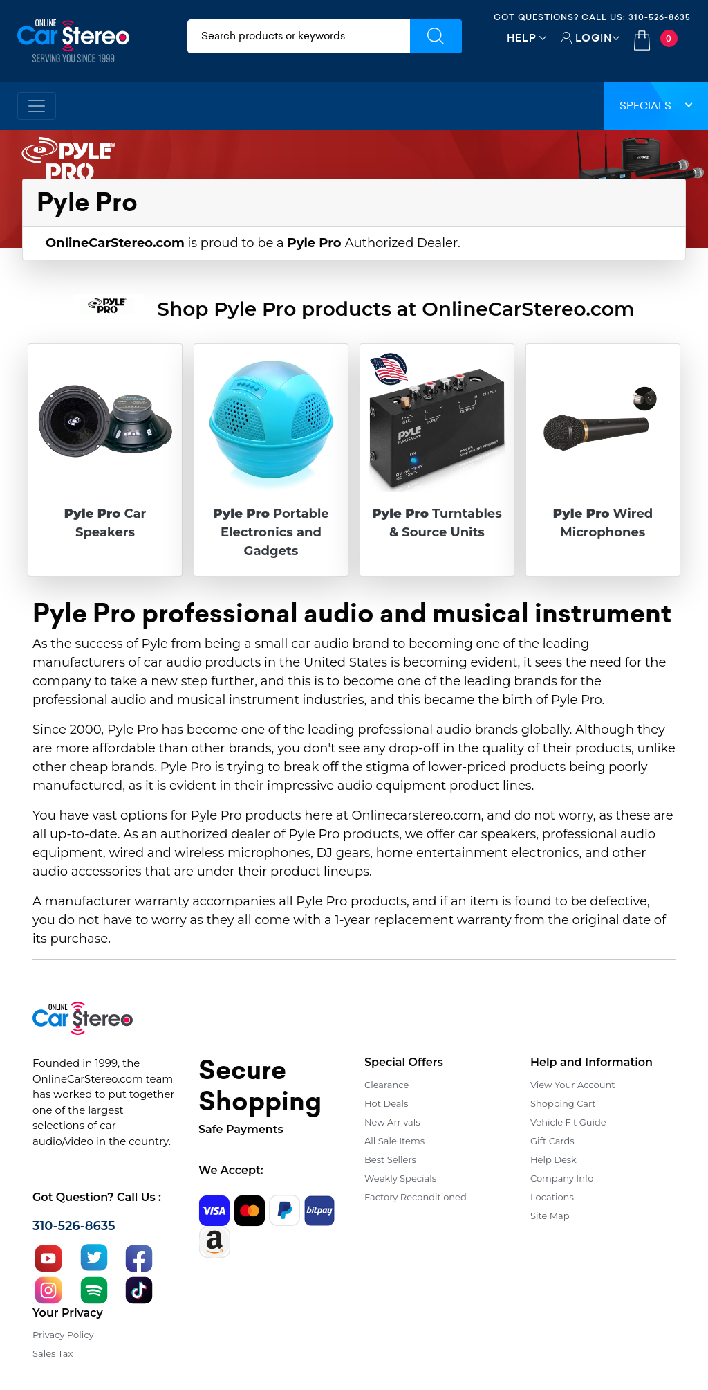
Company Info (561, 1178)
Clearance (386, 1084)
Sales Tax (52, 1353)
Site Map (550, 1215)
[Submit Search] (436, 36)
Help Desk (553, 1159)
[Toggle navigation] (36, 106)
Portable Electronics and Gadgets (270, 532)
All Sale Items (394, 1140)
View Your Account (572, 1084)
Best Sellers (390, 1159)
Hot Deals (386, 1103)
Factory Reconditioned (415, 1196)
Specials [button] (656, 105)
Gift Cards (552, 1140)
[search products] (298, 36)
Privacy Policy (62, 1334)
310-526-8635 (659, 17)
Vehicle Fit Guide (568, 1122)
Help (522, 37)
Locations (552, 1196)
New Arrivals (392, 1122)
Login (593, 37)
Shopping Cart (563, 1103)
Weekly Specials (400, 1178)
